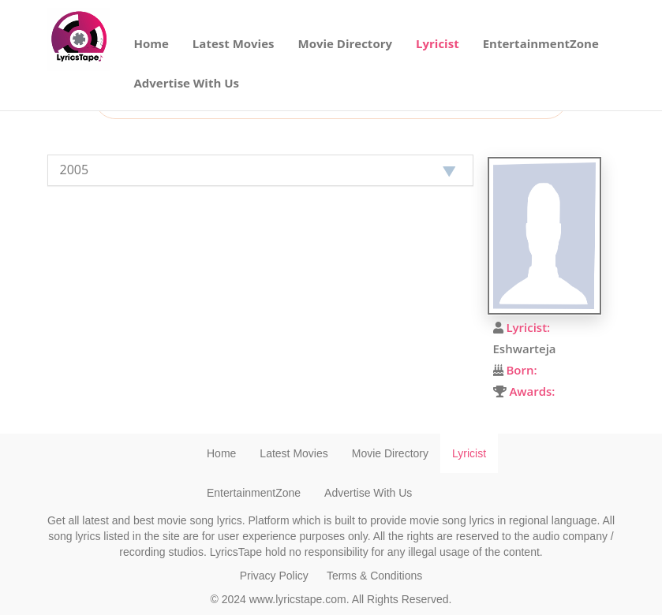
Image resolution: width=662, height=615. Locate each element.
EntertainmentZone (541, 43)
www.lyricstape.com (297, 599)
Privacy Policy (274, 575)
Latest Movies (234, 43)
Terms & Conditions (374, 575)
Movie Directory (345, 43)
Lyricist (437, 43)
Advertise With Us (187, 83)
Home (151, 43)
